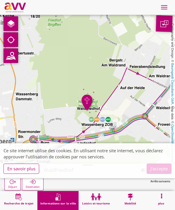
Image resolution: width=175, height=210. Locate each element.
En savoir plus (21, 169)
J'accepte (159, 169)
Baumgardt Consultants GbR (172, 83)
